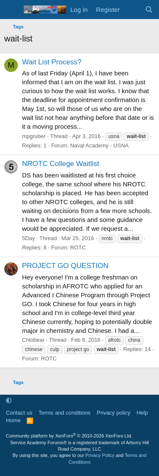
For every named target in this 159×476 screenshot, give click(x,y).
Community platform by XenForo (69, 435)
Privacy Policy (99, 455)
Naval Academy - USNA (99, 145)
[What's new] (132, 9)
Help (142, 413)
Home (13, 420)
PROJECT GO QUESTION (65, 266)
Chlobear (33, 340)
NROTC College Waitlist (60, 164)
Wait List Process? (51, 62)
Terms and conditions (65, 413)
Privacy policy (113, 413)
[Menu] (12, 9)
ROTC (78, 247)
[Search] (149, 9)
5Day (28, 238)
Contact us (19, 413)
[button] (8, 401)
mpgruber (34, 136)
